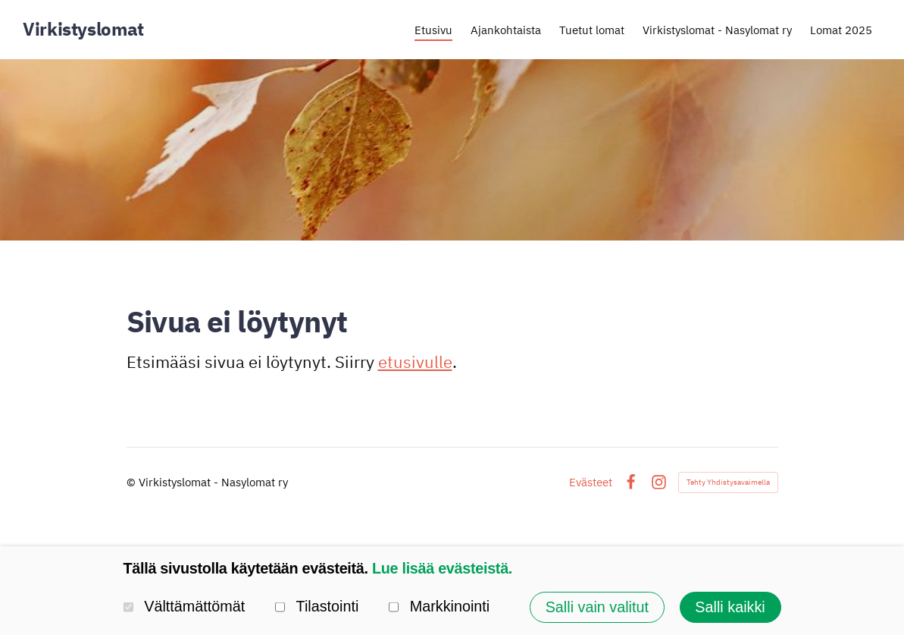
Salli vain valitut (597, 607)
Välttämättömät (185, 607)
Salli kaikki (730, 607)
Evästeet (590, 482)
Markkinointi (439, 607)
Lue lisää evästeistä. (442, 568)
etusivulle (415, 362)
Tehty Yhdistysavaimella (728, 482)
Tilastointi (317, 607)
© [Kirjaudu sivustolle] (133, 482)
